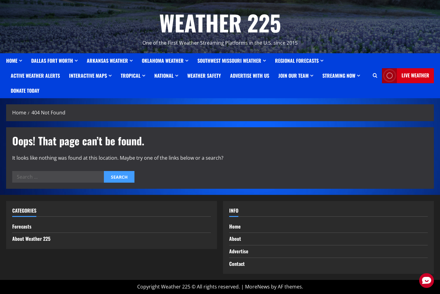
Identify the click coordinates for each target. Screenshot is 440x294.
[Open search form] (375, 75)
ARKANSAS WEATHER (107, 60)
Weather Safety (204, 75)
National (164, 75)
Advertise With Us (249, 75)
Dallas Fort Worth (52, 60)
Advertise (238, 251)
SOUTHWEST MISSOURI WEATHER (229, 60)
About (235, 238)
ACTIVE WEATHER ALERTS (35, 75)
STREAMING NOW (338, 75)
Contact (237, 263)
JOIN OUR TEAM (293, 75)
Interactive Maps (88, 75)
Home (11, 60)
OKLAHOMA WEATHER (163, 60)
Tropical (131, 75)
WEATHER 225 (220, 22)
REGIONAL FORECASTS (297, 60)
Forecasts (21, 226)
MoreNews (257, 286)
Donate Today (25, 90)
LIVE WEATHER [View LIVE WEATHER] (405, 75)
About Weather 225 (31, 238)
